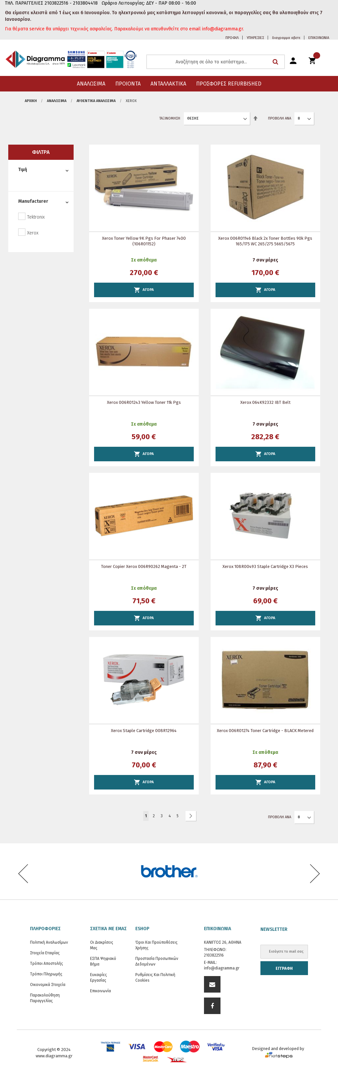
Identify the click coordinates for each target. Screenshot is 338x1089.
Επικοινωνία (100, 991)
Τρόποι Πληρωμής (46, 974)
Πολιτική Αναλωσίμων (49, 942)
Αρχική (31, 101)
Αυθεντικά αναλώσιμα (96, 101)
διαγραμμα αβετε (286, 38)
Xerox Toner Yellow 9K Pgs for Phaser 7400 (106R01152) (144, 241)
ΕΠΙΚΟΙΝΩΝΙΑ (318, 38)
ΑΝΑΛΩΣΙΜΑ (56, 101)
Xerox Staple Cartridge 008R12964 (144, 730)
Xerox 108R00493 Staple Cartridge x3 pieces (265, 566)
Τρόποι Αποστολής (46, 963)
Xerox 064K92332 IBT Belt (265, 402)
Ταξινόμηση (169, 118)
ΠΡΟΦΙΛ (232, 38)
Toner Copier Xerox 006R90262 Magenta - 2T (143, 566)
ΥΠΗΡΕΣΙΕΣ (255, 38)
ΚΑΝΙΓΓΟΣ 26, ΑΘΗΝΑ (222, 942)
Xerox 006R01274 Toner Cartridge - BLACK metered (265, 730)
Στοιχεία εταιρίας (45, 953)
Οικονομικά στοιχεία (47, 984)
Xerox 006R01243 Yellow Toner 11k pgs (144, 402)
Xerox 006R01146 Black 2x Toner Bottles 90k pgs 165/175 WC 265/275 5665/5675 (265, 241)
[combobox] (216, 62)
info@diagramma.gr (221, 968)
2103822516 (214, 955)
